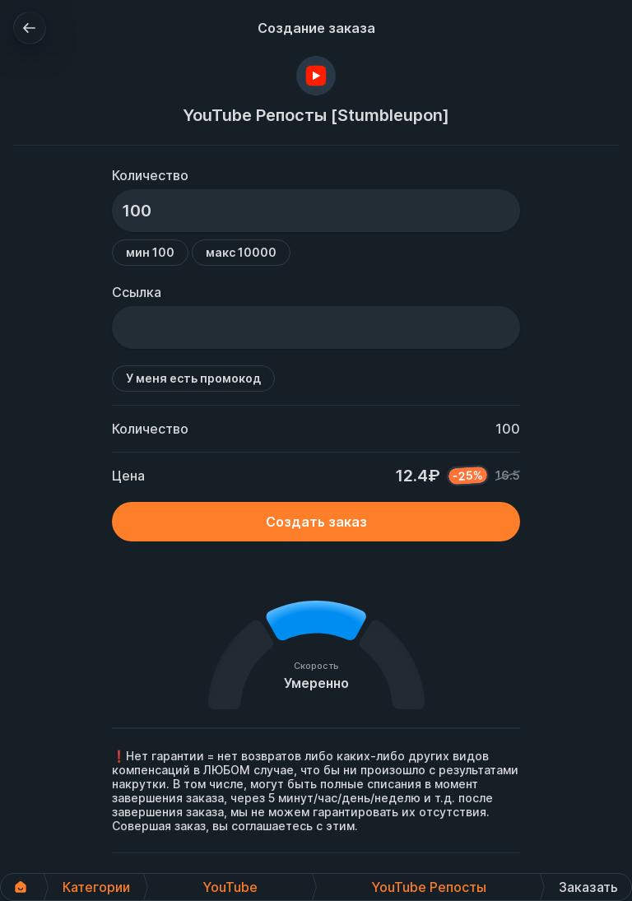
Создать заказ (316, 521)
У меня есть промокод (193, 378)
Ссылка (136, 292)
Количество (150, 175)
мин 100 (150, 252)
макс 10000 (241, 252)
